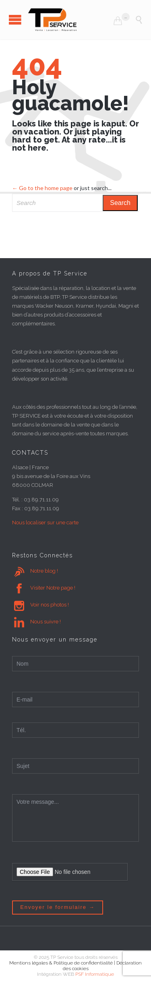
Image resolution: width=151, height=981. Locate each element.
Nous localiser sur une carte (45, 522)
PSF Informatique (94, 974)
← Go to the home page (42, 187)
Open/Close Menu (15, 19)
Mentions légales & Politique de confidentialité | (62, 963)
